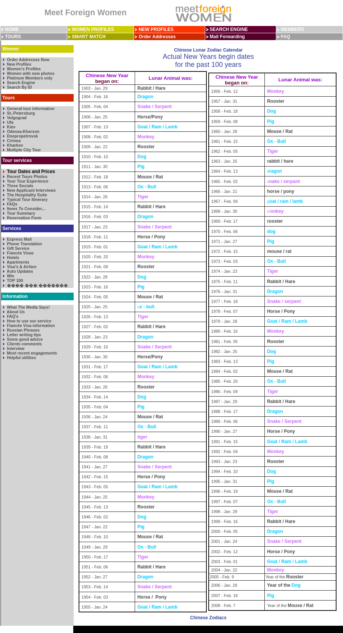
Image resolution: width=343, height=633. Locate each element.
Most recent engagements (31, 353)
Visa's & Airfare (21, 266)
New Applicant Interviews (31, 190)
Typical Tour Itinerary (27, 199)
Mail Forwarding (227, 36)
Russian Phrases (23, 330)
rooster (275, 221)
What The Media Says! (28, 307)
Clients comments (24, 344)
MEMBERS (292, 29)
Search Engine (20, 82)
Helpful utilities (21, 357)
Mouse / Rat (150, 177)
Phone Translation (24, 243)
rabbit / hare (281, 161)
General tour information (30, 108)
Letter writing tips (23, 334)
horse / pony (281, 191)
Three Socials (19, 185)
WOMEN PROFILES (93, 29)
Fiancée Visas (20, 253)
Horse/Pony (150, 117)
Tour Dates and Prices (30, 171)
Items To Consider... (25, 208)
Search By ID (19, 87)
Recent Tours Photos (26, 176)
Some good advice (24, 339)
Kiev (10, 127)
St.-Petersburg (20, 113)
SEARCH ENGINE (229, 29)
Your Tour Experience (27, 181)
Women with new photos (30, 73)
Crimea (13, 140)
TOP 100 (14, 280)
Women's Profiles (23, 68)
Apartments (17, 262)
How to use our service (29, 321)
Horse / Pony (152, 237)
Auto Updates (19, 271)
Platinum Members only (29, 78)
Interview (15, 348)
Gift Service (17, 248)
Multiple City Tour (23, 149)
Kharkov (14, 145)
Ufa (9, 122)
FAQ (285, 36)
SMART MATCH (88, 36)
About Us (15, 311)
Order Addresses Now (28, 59)
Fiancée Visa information (30, 325)
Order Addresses (157, 36)
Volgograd (16, 117)
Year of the (278, 585)
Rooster (146, 146)
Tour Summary (20, 213)
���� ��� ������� (37, 285)
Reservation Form (24, 217)
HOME (12, 29)
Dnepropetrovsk (22, 136)
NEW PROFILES (155, 29)
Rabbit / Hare (151, 88)
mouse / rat (279, 251)
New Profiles (18, 64)
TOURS (13, 36)
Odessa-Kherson (22, 131)
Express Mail (19, 239)
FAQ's (12, 316)
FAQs (12, 204)
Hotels (12, 257)
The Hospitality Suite (26, 195)
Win (10, 276)
